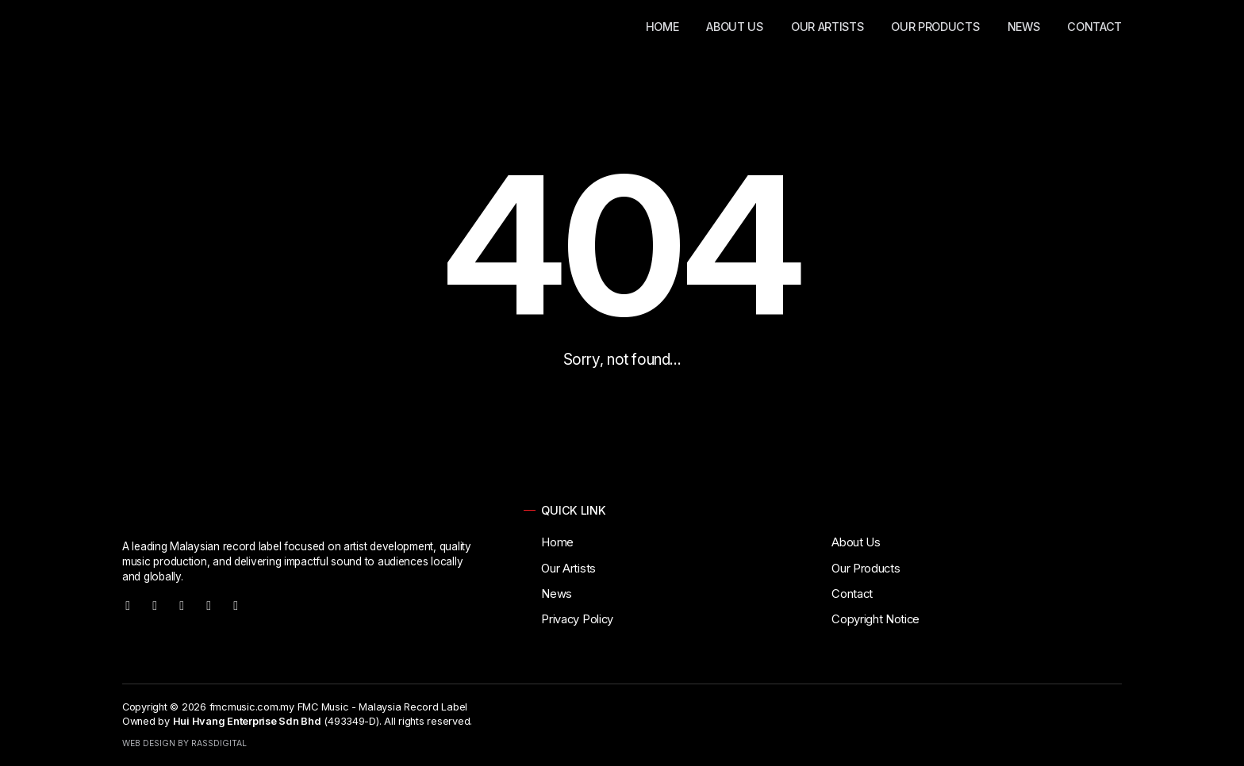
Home (662, 26)
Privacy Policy (577, 619)
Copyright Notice (875, 619)
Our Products (935, 26)
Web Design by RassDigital (184, 743)
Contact (1094, 26)
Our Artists (827, 26)
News (1024, 26)
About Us (734, 26)
